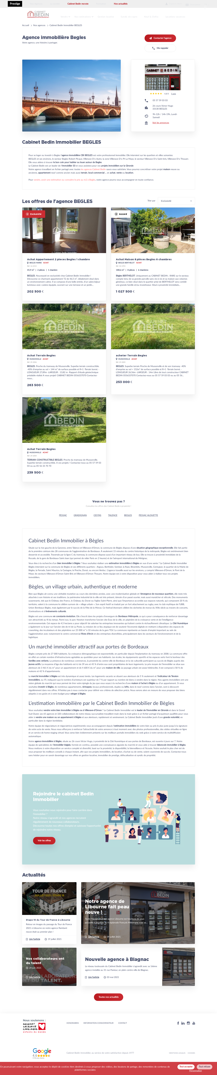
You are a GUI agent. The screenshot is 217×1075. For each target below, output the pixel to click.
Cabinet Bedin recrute (77, 4)
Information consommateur (98, 1031)
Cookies (191, 1061)
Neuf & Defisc (157, 16)
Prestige (15, 3)
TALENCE (112, 523)
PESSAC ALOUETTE (148, 523)
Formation (101, 4)
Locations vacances (181, 16)
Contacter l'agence (160, 36)
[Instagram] (188, 1031)
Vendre (65, 16)
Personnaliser (195, 1071)
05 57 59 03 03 (160, 109)
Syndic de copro (133, 16)
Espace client (166, 4)
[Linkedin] (183, 1031)
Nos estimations (84, 16)
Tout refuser (204, 1067)
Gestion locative (109, 16)
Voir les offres (44, 851)
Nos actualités (120, 4)
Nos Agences (36, 4)
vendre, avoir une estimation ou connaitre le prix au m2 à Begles (64, 188)
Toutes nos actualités (109, 1005)
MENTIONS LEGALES (177, 1061)
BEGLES (128, 523)
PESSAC (63, 523)
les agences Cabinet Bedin (93, 177)
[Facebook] (178, 1031)
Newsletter (189, 4)
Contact (122, 1031)
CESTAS (97, 523)
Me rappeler (160, 46)
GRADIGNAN (80, 523)
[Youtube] (193, 1031)
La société (55, 4)
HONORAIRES (73, 1031)
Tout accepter (186, 1067)
